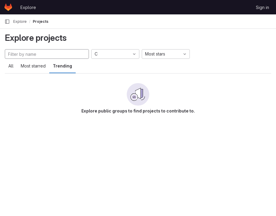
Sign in (262, 7)
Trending (62, 65)
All (11, 65)
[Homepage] (8, 7)
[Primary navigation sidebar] (7, 21)
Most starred (33, 65)
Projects (40, 21)
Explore (28, 7)
